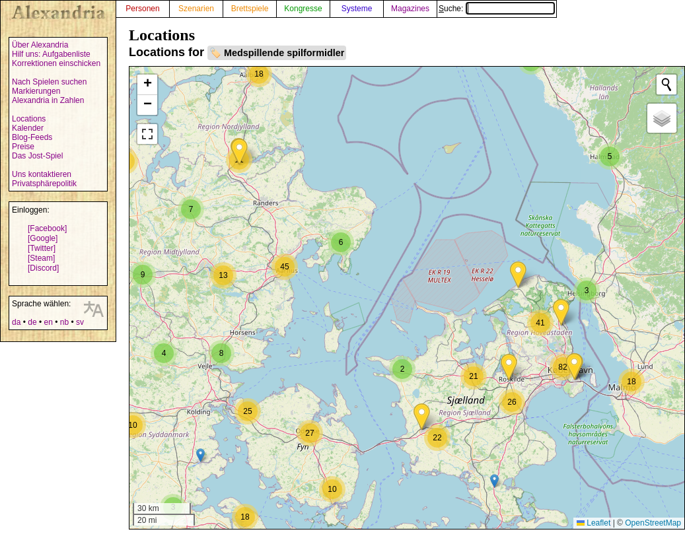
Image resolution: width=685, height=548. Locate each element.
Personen (142, 8)
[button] (239, 152)
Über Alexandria (40, 45)
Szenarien (196, 8)
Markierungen (36, 91)
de (32, 322)
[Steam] (41, 258)
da (16, 322)
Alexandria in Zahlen (48, 100)
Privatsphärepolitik (44, 183)
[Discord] (43, 268)
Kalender (28, 128)
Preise (23, 146)
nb (64, 322)
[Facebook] (47, 228)
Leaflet (593, 523)
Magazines (410, 8)
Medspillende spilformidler (284, 53)
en (48, 322)
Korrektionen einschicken (56, 63)
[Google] (42, 238)
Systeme (357, 8)
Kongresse (303, 8)
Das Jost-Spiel (37, 155)
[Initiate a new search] (666, 84)
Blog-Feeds (32, 137)
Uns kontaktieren (41, 174)
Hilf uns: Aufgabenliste (51, 54)
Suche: (497, 8)
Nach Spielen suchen (49, 81)
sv (80, 322)
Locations (29, 118)
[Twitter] (41, 248)
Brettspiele (250, 8)
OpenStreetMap (653, 523)
